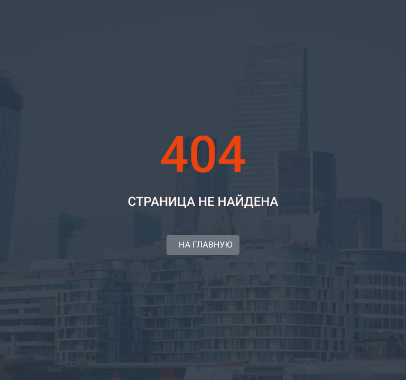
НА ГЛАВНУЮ (202, 245)
